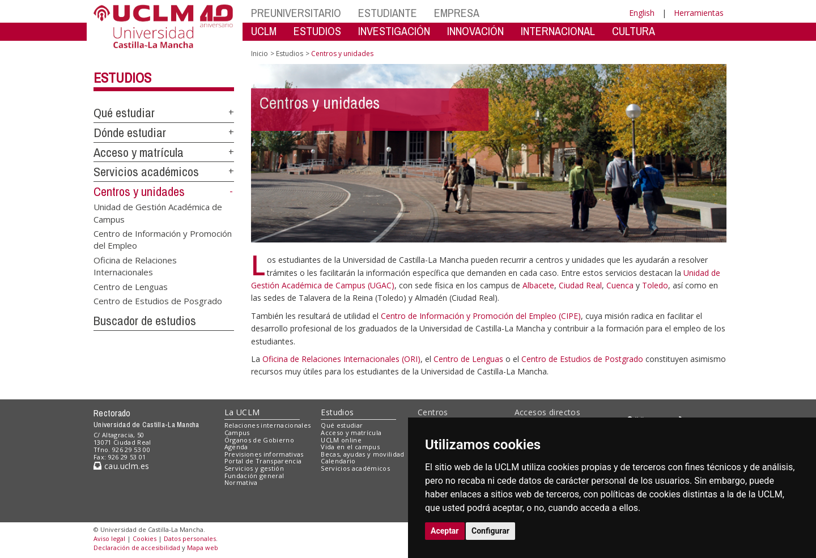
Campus (237, 432)
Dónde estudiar (130, 132)
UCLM (264, 31)
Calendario (338, 461)
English (641, 12)
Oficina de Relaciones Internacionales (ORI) (341, 358)
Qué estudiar (124, 112)
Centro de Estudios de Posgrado (158, 300)
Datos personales (190, 538)
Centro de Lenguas (131, 286)
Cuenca (620, 285)
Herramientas (699, 12)
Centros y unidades (139, 191)
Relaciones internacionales (267, 425)
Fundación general (254, 475)
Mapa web (202, 547)
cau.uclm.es (121, 466)
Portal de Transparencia (263, 461)
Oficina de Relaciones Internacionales (135, 265)
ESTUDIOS (317, 31)
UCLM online (341, 440)
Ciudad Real (580, 285)
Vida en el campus (350, 446)
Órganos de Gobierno (259, 440)
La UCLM (242, 412)
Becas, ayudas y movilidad (362, 454)
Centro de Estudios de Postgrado (583, 358)
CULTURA (633, 31)
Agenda (236, 446)
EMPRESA (456, 12)
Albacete (538, 285)
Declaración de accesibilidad (137, 547)
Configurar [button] (490, 530)
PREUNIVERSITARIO (296, 12)
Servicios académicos (146, 171)
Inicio (259, 53)
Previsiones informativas (264, 454)
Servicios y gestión (254, 468)
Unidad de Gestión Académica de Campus (158, 212)
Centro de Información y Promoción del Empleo (163, 238)
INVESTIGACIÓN (394, 31)
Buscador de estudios (145, 320)
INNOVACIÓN (475, 31)
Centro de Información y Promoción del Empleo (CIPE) (481, 315)
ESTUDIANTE (387, 12)
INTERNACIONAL (558, 31)
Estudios (122, 78)
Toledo (655, 285)
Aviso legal (109, 538)
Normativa (241, 482)
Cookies (144, 538)
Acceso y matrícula (139, 152)
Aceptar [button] (445, 530)
